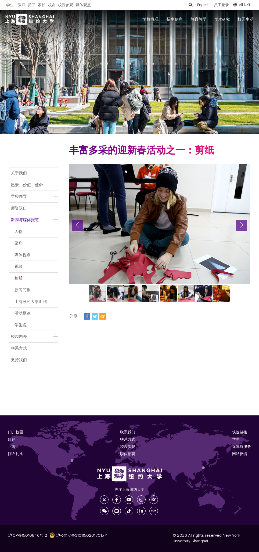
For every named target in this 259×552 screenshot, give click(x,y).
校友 (52, 4)
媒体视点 (23, 254)
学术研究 (222, 19)
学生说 (21, 324)
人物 (19, 231)
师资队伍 (19, 208)
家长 (41, 4)
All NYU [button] (242, 4)
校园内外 (19, 336)
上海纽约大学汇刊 (31, 301)
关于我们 (19, 173)
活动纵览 (23, 313)
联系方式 (19, 348)
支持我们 (19, 359)
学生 (10, 4)
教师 (21, 4)
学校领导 (19, 196)
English (203, 4)
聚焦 (19, 243)
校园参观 (65, 4)
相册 (19, 278)
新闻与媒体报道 (25, 219)
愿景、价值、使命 (27, 184)
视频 (19, 266)
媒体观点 (83, 4)
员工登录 (221, 4)
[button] (77, 225)
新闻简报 (23, 289)
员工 (31, 4)
